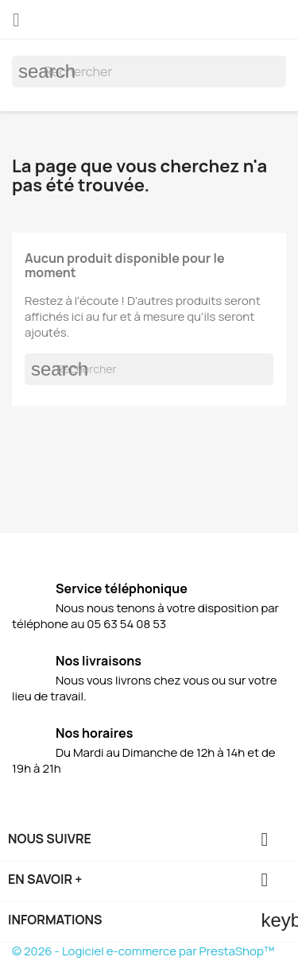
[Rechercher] (149, 71)
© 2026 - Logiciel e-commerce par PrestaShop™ (143, 951)
